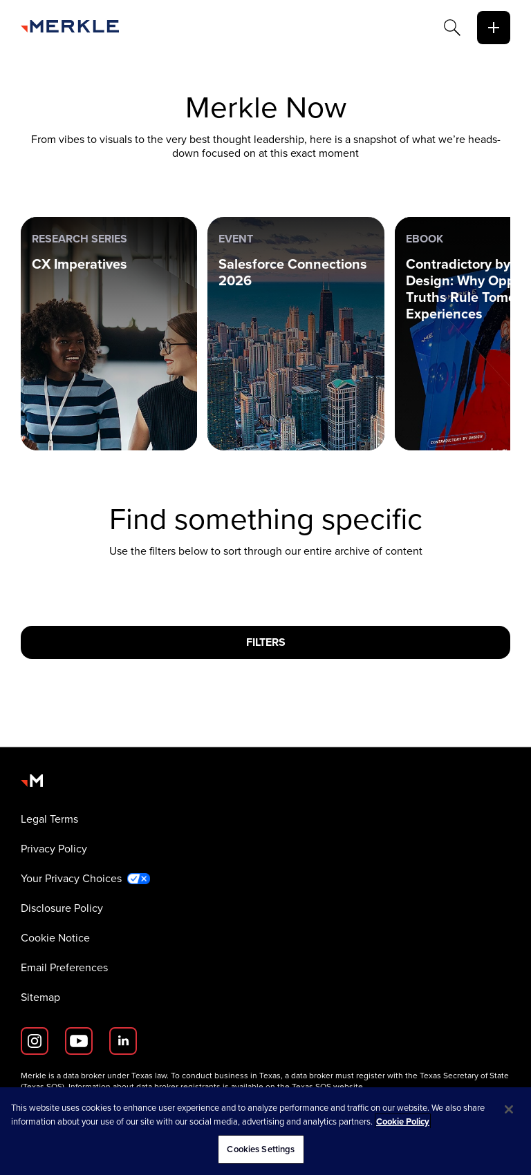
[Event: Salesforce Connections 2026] (295, 333)
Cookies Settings (261, 1149)
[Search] (452, 27)
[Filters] (265, 642)
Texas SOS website (327, 1086)
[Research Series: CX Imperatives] (109, 333)
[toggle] (493, 27)
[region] (265, 1131)
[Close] (509, 1109)
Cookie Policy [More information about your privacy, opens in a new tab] (402, 1121)
